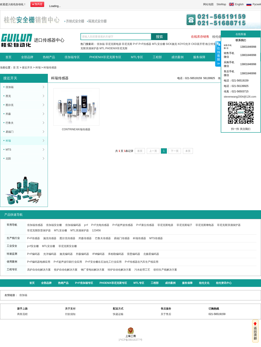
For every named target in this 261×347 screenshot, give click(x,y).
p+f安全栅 (33, 246)
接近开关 (27, 67)
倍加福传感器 (35, 225)
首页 (8, 57)
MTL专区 (137, 57)
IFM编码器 (98, 254)
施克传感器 (49, 238)
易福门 (9, 131)
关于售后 (166, 314)
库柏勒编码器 (116, 254)
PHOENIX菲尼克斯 (116, 48)
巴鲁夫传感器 (103, 238)
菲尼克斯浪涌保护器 (229, 225)
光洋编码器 (49, 254)
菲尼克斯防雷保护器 (39, 230)
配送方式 (118, 308)
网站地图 (208, 4)
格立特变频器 (213, 44)
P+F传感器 (145, 44)
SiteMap (221, 4)
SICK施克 (171, 44)
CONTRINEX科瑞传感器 (76, 129)
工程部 (157, 57)
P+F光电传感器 (100, 225)
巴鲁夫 (9, 122)
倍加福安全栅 (54, 225)
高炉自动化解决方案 (39, 269)
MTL (102, 48)
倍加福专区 (72, 57)
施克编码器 (66, 254)
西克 (8, 96)
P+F (135, 44)
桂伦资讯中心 (224, 282)
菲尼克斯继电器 (205, 225)
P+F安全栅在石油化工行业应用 (103, 261)
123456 (96, 230)
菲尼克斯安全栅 (68, 246)
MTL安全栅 (158, 44)
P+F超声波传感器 (122, 225)
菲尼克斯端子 (184, 225)
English (239, 4)
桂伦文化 (204, 282)
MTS (8, 149)
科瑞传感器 (50, 67)
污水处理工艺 (142, 269)
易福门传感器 (122, 238)
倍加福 (101, 44)
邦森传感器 (85, 238)
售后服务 (166, 308)
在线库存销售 (200, 36)
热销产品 (49, 57)
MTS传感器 (156, 238)
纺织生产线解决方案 (165, 269)
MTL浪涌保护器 (79, 230)
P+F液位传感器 (145, 225)
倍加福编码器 (73, 225)
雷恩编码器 (133, 254)
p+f (86, 225)
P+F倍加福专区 (84, 282)
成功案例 (177, 57)
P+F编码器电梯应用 (38, 261)
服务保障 (199, 57)
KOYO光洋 (184, 44)
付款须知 (70, 314)
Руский (257, 4)
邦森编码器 (82, 254)
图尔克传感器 (67, 238)
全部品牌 (27, 57)
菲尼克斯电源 (113, 44)
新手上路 (22, 308)
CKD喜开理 (197, 44)
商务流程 (22, 314)
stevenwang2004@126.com (240, 96)
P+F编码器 (33, 254)
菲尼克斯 (127, 44)
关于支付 (70, 308)
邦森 (8, 113)
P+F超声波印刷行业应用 (68, 261)
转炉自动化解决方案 (119, 269)
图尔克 (9, 105)
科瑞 (38, 67)
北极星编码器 (151, 254)
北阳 (8, 158)
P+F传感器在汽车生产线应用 (141, 261)
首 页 (16, 67)
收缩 (218, 54)
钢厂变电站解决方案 (92, 269)
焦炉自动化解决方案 (65, 269)
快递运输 (118, 314)
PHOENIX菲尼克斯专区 (105, 57)
